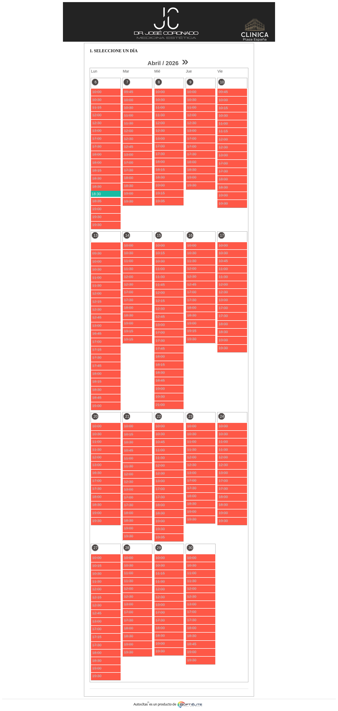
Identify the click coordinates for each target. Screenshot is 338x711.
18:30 (96, 194)
